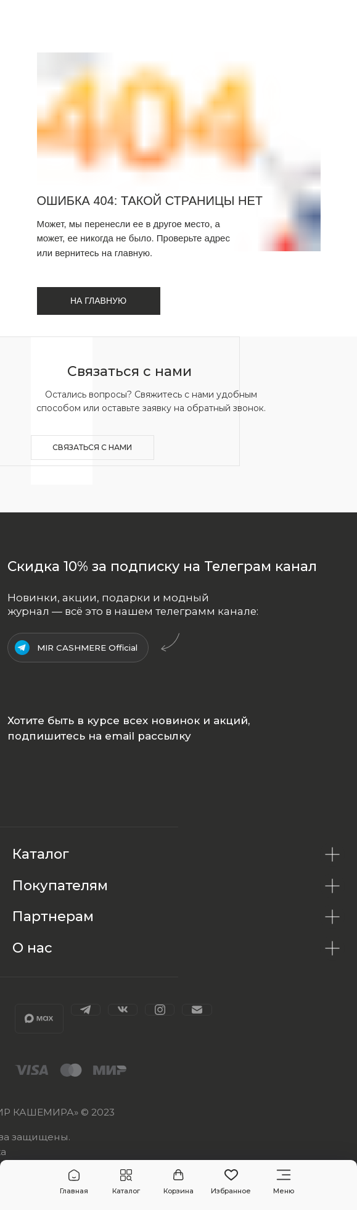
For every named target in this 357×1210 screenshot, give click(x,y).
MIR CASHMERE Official (87, 648)
